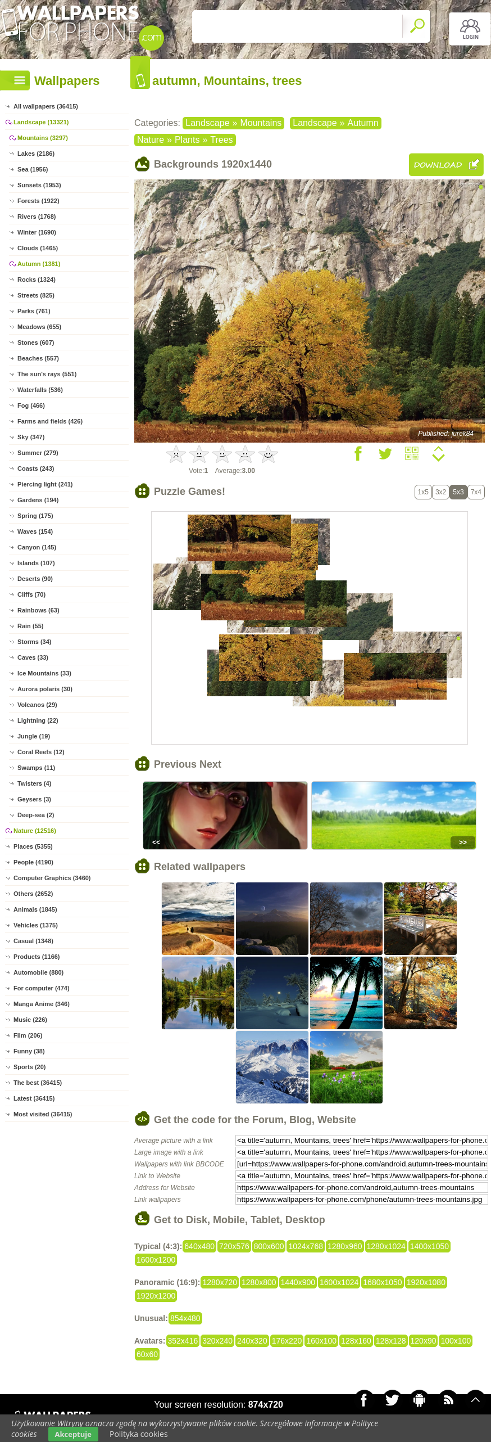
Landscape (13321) (41, 122)
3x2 (440, 492)
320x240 (217, 1340)
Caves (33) (32, 657)
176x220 (287, 1340)
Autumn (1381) (38, 263)
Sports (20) (29, 1067)
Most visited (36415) (42, 1114)
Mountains (260, 123)
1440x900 (298, 1282)
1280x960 (345, 1246)
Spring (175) (35, 515)
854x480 (185, 1318)
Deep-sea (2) (35, 815)
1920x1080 (426, 1282)
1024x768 (305, 1246)
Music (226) (30, 1019)
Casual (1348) (33, 941)
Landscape (207, 123)
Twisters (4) (34, 783)
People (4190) (33, 862)
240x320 (252, 1340)
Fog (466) (31, 405)
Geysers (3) (34, 799)
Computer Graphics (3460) (52, 878)
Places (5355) (33, 846)
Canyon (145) (36, 547)
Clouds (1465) (37, 248)
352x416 (183, 1340)
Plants (187, 140)
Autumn (363, 123)
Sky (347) (30, 437)
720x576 (234, 1246)
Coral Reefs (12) (41, 752)
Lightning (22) (37, 720)
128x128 (391, 1340)
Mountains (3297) (42, 137)
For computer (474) (41, 988)
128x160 (356, 1340)
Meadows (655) (39, 326)
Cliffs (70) (31, 594)
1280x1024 (386, 1246)
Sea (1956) (32, 169)
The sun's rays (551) (46, 374)
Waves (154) (35, 531)
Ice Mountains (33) (44, 673)
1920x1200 (156, 1295)
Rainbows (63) (38, 610)
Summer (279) (37, 452)
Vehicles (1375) (35, 925)
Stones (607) (35, 342)
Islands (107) (36, 563)
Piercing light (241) (44, 484)
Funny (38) (29, 1051)
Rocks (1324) (36, 279)
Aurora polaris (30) (44, 689)
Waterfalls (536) (40, 389)
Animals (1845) (35, 909)
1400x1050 (429, 1246)
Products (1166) (36, 956)
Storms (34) (34, 641)
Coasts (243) (35, 468)
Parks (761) (34, 311)
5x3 (458, 492)
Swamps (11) (36, 767)
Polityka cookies (139, 1434)
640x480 (199, 1246)
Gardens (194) (37, 500)
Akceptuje (73, 1434)
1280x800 (259, 1282)
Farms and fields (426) (50, 421)
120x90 (424, 1340)
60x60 (147, 1354)
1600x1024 (339, 1282)
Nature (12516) (34, 830)
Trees (221, 140)
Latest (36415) (33, 1098)
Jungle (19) (33, 736)
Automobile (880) (38, 972)
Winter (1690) (36, 232)
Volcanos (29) (37, 704)
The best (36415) (37, 1082)
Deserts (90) (35, 578)
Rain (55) (30, 626)
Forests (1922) (38, 200)
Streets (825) (35, 295)
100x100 (455, 1340)
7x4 (476, 492)
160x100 (321, 1340)
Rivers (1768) (36, 216)
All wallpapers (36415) (45, 106)
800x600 (269, 1246)
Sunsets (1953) (39, 185)
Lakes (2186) (35, 153)
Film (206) (27, 1035)
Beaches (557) (38, 358)
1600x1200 (156, 1259)
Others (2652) (33, 893)
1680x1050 (382, 1282)
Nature (150, 140)
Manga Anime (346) (41, 1004)
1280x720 (219, 1282)
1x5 (423, 492)
